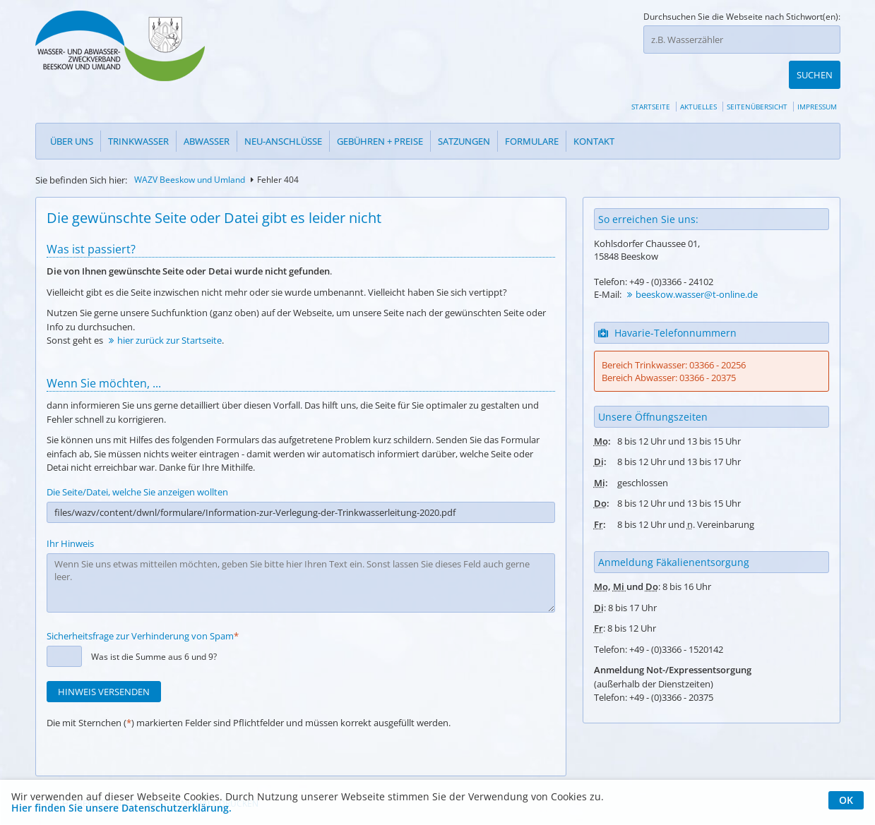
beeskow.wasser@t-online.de (697, 266)
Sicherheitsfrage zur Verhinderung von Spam (143, 607)
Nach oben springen (90, 775)
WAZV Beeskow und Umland (189, 151)
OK (846, 800)
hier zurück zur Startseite (169, 312)
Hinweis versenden (104, 663)
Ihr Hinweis (70, 515)
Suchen (815, 39)
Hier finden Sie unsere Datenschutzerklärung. (121, 808)
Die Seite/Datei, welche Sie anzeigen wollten (137, 463)
